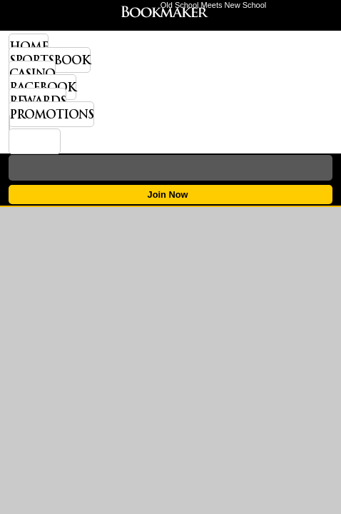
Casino (32, 73)
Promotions (51, 114)
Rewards (37, 101)
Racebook (42, 87)
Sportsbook (49, 60)
